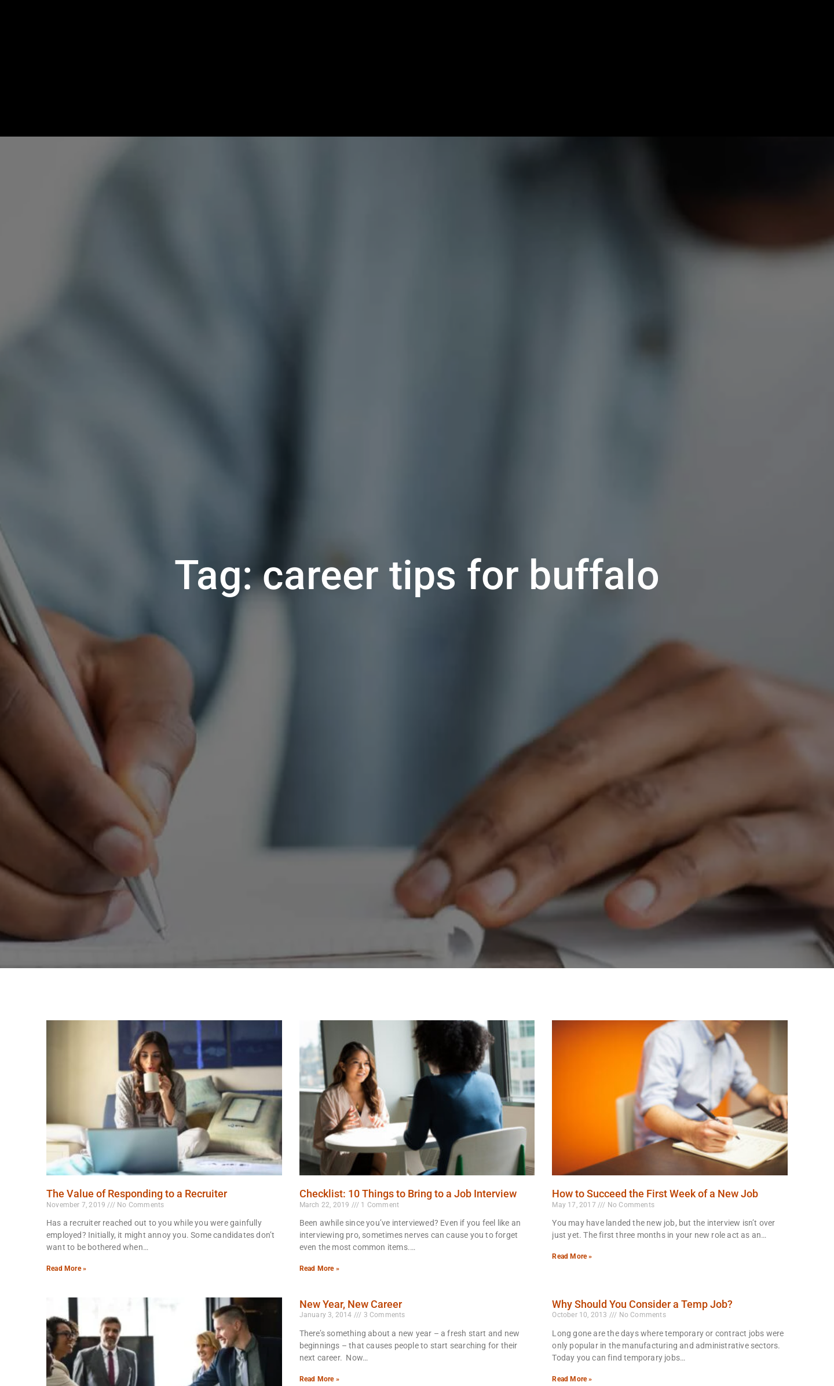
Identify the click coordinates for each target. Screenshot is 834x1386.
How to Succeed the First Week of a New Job (655, 1194)
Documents (739, 101)
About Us (633, 101)
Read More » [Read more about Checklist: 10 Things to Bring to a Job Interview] (319, 1268)
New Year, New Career (350, 1304)
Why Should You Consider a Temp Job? (642, 1304)
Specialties (569, 101)
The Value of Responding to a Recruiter (136, 1194)
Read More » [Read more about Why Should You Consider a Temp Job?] (572, 1379)
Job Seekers (430, 101)
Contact (801, 101)
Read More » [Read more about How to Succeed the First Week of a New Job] (572, 1256)
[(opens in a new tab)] (775, 72)
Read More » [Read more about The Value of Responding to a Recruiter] (66, 1268)
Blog (684, 101)
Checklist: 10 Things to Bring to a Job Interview (408, 1194)
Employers (501, 101)
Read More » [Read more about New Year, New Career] (319, 1379)
